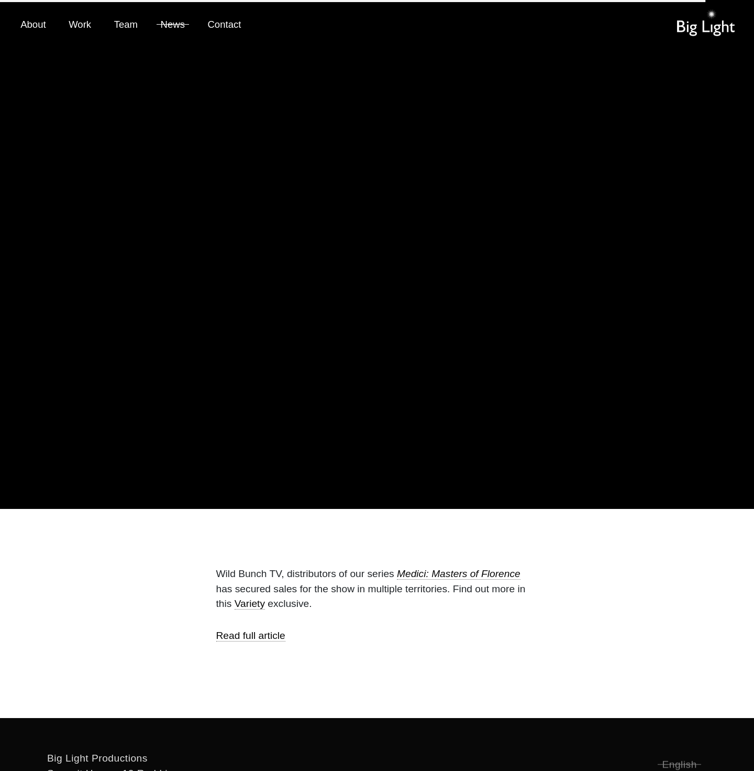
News (173, 24)
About (33, 24)
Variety (250, 603)
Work (80, 24)
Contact (224, 24)
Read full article (250, 635)
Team (126, 24)
